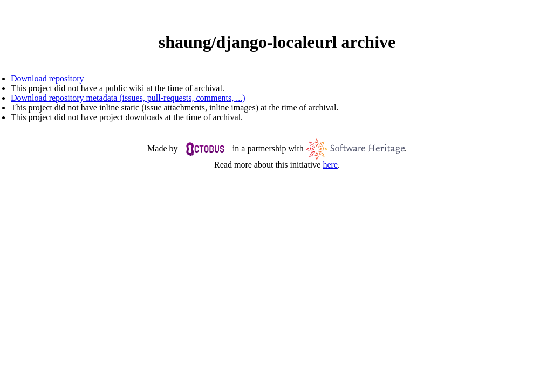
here (330, 164)
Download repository (47, 78)
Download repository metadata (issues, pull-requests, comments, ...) (128, 97)
